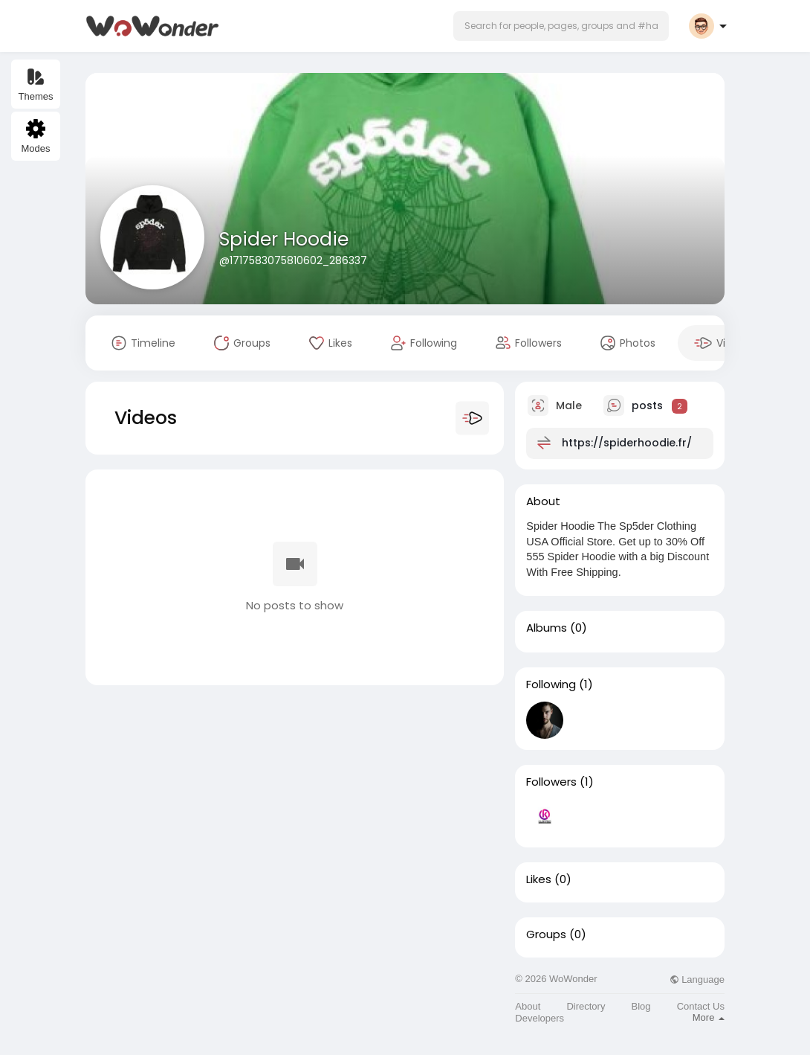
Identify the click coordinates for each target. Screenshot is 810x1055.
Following (551, 684)
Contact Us (701, 1006)
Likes (538, 879)
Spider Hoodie (284, 239)
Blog (641, 1006)
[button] (561, 26)
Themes (36, 84)
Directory (585, 1006)
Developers (539, 1018)
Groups (546, 934)
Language (697, 979)
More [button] (709, 1017)
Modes (35, 136)
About (527, 1006)
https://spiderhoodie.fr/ (627, 442)
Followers (551, 782)
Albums (546, 628)
